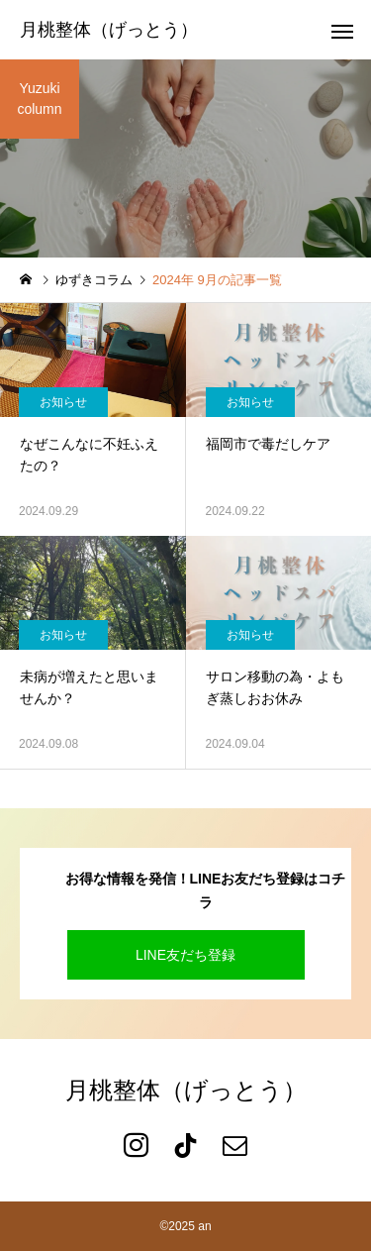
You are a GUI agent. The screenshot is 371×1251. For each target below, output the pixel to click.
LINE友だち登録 (185, 955)
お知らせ (63, 402)
